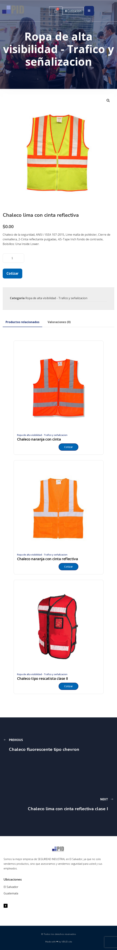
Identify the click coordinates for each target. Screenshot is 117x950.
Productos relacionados (22, 322)
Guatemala (11, 893)
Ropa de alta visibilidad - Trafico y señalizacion (56, 298)
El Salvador (11, 887)
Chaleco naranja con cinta (39, 439)
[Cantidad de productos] (13, 258)
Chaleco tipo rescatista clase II (42, 678)
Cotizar (12, 273)
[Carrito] (55, 10)
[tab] (22, 322)
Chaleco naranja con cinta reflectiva (47, 559)
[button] (108, 100)
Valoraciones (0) (59, 322)
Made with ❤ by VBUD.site (58, 941)
